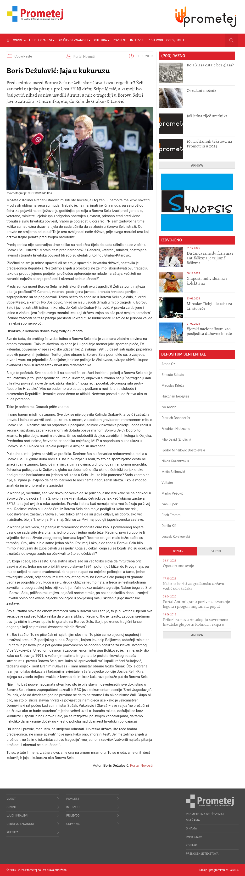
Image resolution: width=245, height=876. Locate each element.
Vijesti (216, 551)
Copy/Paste (175, 40)
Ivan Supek (169, 504)
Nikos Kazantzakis (175, 461)
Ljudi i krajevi (42, 40)
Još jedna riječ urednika (207, 116)
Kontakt (192, 845)
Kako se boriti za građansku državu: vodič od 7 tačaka (194, 586)
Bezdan (178, 551)
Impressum (194, 837)
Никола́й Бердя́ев (175, 396)
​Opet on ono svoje (178, 565)
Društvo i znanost (74, 40)
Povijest (120, 40)
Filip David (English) (176, 439)
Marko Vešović (172, 493)
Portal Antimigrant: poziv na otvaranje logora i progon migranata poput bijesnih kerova (196, 606)
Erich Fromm (170, 515)
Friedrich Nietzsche (175, 429)
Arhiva (197, 165)
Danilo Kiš (168, 526)
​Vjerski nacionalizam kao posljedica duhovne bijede (209, 331)
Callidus (233, 870)
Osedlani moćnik (201, 90)
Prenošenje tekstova (202, 853)
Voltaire (167, 483)
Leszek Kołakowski (175, 536)
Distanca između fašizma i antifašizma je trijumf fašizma (210, 258)
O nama (191, 828)
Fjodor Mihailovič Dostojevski (183, 450)
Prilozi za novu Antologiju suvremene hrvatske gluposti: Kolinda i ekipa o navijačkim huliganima (195, 624)
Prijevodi (155, 40)
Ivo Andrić (168, 407)
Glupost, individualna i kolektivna (207, 280)
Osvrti (19, 40)
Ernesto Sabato (172, 375)
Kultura (101, 40)
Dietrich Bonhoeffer (175, 418)
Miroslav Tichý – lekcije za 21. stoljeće (209, 306)
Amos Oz (168, 364)
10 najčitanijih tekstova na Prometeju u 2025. (209, 143)
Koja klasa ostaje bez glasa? (210, 65)
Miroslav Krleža (172, 385)
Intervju (137, 40)
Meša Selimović (173, 472)
